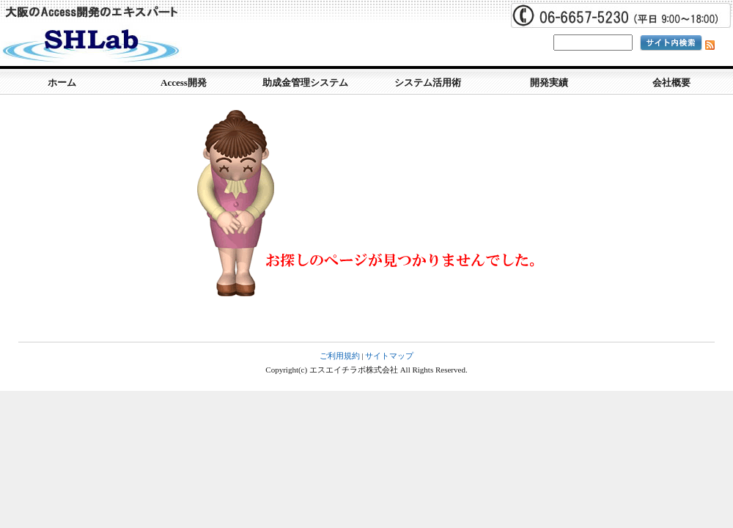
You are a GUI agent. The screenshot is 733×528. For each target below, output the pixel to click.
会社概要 (671, 82)
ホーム (62, 82)
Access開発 (184, 82)
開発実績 (549, 82)
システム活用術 (427, 82)
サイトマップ (389, 355)
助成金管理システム (305, 82)
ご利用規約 (340, 355)
